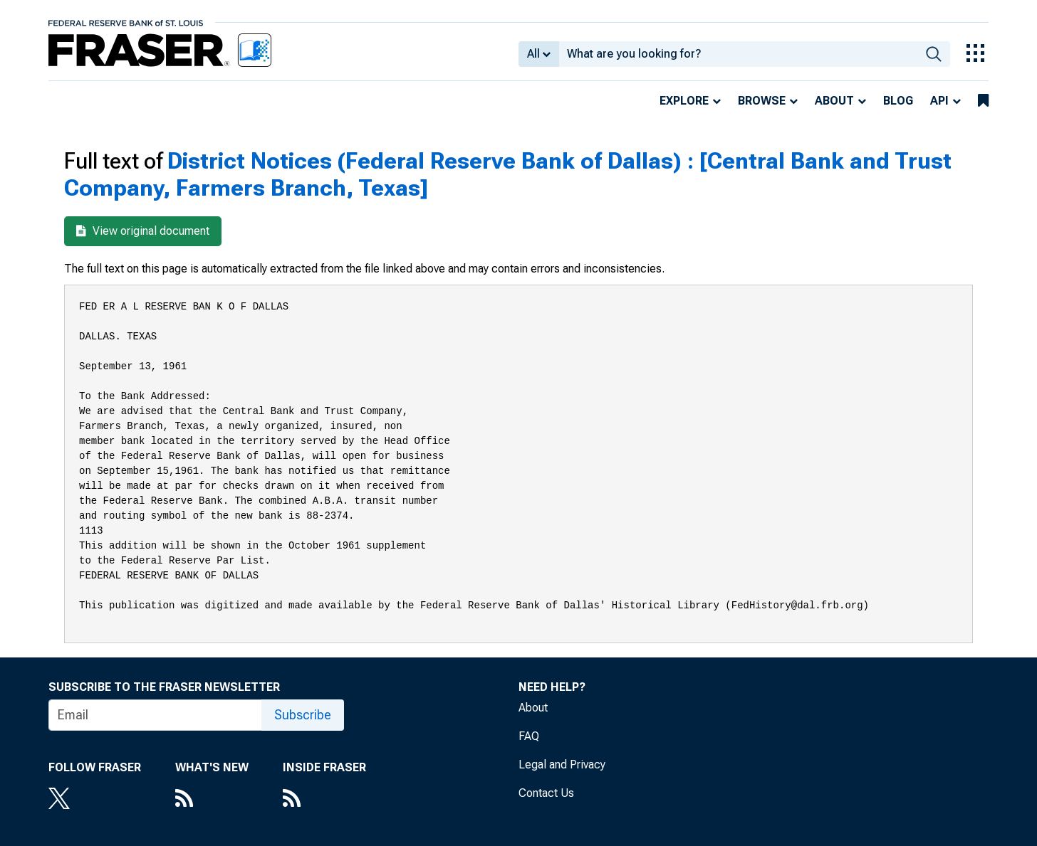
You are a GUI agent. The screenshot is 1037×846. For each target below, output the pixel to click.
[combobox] (738, 54)
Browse (762, 100)
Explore (684, 100)
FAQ (528, 736)
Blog (898, 100)
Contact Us (546, 793)
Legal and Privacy (561, 764)
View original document (142, 231)
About (834, 100)
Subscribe (302, 714)
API (939, 100)
